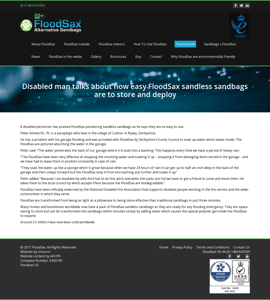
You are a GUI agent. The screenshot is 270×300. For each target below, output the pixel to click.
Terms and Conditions (213, 247)
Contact (156, 56)
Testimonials (185, 44)
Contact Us (241, 247)
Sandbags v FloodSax (220, 44)
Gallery (96, 56)
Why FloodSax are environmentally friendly (203, 56)
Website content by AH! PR (40, 256)
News (35, 56)
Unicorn (44, 251)
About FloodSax (43, 44)
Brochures (118, 56)
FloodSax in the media (65, 56)
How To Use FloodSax (150, 44)
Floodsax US (29, 265)
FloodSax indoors (112, 44)
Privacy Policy (182, 247)
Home (163, 247)
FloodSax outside (77, 44)
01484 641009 (34, 5)
